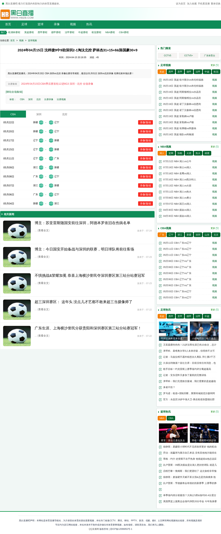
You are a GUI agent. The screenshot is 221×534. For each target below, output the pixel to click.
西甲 (171, 71)
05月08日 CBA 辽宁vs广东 (177, 261)
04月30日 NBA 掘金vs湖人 (177, 209)
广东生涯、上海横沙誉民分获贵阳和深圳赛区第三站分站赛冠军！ (88, 328)
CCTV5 (167, 55)
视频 (73, 24)
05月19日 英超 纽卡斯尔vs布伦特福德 (183, 79)
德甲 (189, 71)
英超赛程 (29, 32)
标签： (13, 99)
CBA (22, 99)
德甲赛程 (56, 32)
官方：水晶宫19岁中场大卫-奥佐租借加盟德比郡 (189, 399)
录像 (57, 24)
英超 (161, 71)
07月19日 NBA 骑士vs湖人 (177, 167)
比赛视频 (61, 99)
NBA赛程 (110, 32)
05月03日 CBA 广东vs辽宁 (177, 291)
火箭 (189, 153)
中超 (207, 71)
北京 (216, 234)
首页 (8, 24)
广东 (161, 234)
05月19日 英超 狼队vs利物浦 (178, 134)
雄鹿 (207, 153)
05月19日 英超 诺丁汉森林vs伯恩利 (182, 104)
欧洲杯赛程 (14, 32)
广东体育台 (209, 55)
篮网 (171, 153)
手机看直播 (204, 3)
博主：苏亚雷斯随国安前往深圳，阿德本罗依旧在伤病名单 (82, 223)
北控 (38, 99)
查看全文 (43, 230)
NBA (161, 418)
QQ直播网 (94, 529)
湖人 (161, 153)
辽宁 (171, 234)
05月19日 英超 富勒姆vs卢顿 (178, 116)
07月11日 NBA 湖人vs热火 (177, 191)
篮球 (40, 24)
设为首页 (180, 3)
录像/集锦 (145, 122)
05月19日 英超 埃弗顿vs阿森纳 (179, 128)
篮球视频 (32, 40)
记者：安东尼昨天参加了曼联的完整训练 (184, 375)
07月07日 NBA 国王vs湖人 (177, 203)
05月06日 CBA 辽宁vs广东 (177, 279)
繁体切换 (215, 3)
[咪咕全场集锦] (14, 91)
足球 (24, 24)
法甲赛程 (69, 32)
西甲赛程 (42, 32)
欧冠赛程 (96, 32)
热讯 (89, 24)
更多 (213, 65)
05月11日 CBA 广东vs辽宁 (177, 242)
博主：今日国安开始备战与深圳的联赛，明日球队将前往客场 (84, 249)
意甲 (180, 71)
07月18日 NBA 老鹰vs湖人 (177, 173)
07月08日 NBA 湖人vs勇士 (177, 197)
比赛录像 (48, 99)
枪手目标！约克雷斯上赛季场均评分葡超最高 (187, 369)
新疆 (189, 234)
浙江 (180, 234)
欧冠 (216, 71)
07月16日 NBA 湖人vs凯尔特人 (179, 179)
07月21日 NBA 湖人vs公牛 (177, 161)
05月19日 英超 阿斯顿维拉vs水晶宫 (182, 92)
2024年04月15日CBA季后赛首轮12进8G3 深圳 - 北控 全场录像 (57, 83)
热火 (198, 153)
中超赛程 (83, 32)
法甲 (198, 71)
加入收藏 (192, 3)
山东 (207, 234)
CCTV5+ (188, 55)
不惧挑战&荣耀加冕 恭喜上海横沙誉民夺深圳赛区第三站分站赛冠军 (90, 275)
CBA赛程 (124, 32)
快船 (180, 153)
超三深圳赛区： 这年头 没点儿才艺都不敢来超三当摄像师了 (83, 302)
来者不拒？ (169, 387)
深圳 (30, 99)
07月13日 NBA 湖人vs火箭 (177, 185)
